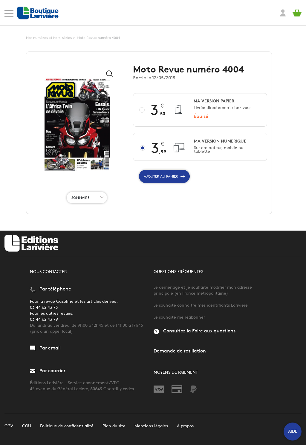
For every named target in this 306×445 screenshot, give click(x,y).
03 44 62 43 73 (44, 307)
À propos (185, 426)
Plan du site (114, 426)
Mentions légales (151, 426)
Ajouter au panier (164, 176)
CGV (8, 426)
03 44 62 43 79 (44, 319)
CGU (26, 426)
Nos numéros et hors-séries (49, 37)
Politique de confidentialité (67, 426)
